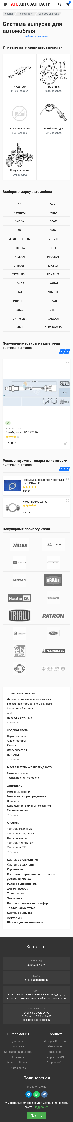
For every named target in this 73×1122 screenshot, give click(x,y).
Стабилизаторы (17, 750)
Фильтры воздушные (20, 833)
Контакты (18, 1057)
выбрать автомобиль (36, 36)
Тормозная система (21, 693)
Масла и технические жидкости (30, 767)
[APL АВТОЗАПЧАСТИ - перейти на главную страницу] (30, 4)
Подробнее (41, 1107)
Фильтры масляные (19, 828)
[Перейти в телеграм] (28, 1094)
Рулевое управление (22, 884)
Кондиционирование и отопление (31, 874)
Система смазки (17, 810)
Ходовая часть (17, 730)
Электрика (14, 898)
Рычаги (11, 745)
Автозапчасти (26, 13)
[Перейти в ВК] (44, 1094)
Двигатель (14, 786)
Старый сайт (55, 1062)
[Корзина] (68, 4)
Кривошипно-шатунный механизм (29, 805)
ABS (9, 713)
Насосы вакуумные (19, 717)
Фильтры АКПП (17, 847)
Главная (9, 13)
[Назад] (62, 351)
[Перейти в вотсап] (36, 1094)
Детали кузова (17, 888)
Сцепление (15, 869)
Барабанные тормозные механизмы (30, 703)
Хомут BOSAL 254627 (36, 501)
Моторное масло (18, 773)
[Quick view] (67, 479)
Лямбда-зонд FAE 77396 (22, 432)
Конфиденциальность (18, 1051)
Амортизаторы (16, 740)
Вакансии (55, 1051)
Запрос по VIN (55, 1057)
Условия (18, 1046)
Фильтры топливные (20, 842)
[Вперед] (67, 351)
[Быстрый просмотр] (67, 362)
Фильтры (13, 822)
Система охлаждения (22, 859)
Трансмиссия (16, 893)
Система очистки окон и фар (27, 903)
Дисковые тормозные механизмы (29, 699)
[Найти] (60, 4)
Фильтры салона (17, 838)
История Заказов (55, 1041)
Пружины (13, 754)
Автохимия (15, 917)
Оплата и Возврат (18, 1062)
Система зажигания (21, 864)
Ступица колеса (17, 736)
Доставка (18, 1041)
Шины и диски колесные (25, 922)
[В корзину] (65, 443)
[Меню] (5, 4)
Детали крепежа (19, 879)
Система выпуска (19, 912)
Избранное (55, 1046)
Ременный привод (18, 791)
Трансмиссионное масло (23, 777)
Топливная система (21, 908)
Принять (36, 1115)
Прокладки (14, 801)
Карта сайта (18, 1067)
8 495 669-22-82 (36, 965)
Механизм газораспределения (26, 796)
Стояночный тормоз (20, 708)
